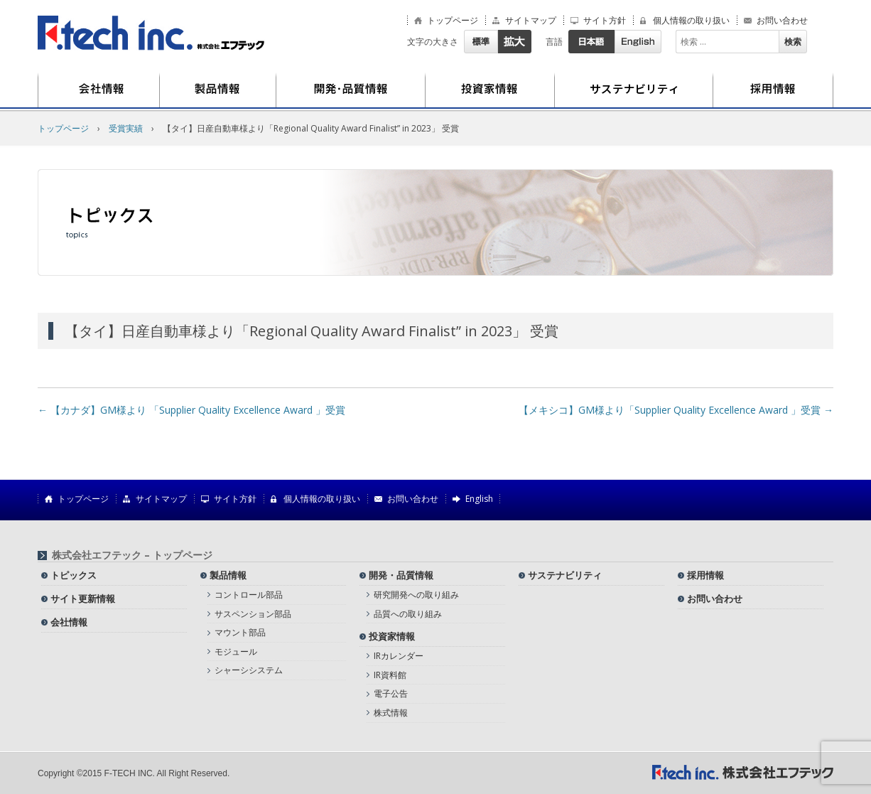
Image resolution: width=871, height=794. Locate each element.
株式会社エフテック (151, 33)
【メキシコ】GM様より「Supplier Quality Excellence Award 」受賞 (676, 410)
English (638, 41)
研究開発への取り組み (416, 595)
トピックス (73, 575)
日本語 (591, 41)
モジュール (236, 651)
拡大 (514, 41)
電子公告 (391, 693)
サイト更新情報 (82, 598)
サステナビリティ (634, 90)
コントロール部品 (249, 595)
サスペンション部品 (253, 614)
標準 (480, 41)
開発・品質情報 (351, 90)
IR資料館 (390, 675)
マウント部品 (240, 632)
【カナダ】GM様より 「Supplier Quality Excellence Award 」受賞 (191, 410)
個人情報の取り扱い (691, 21)
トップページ (452, 21)
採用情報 (773, 90)
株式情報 (391, 713)
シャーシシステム (249, 670)
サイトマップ (530, 21)
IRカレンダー (398, 656)
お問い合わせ (782, 21)
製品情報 (218, 90)
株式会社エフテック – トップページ (132, 555)
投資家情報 (490, 90)
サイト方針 (604, 21)
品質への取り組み (408, 614)
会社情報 (99, 90)
